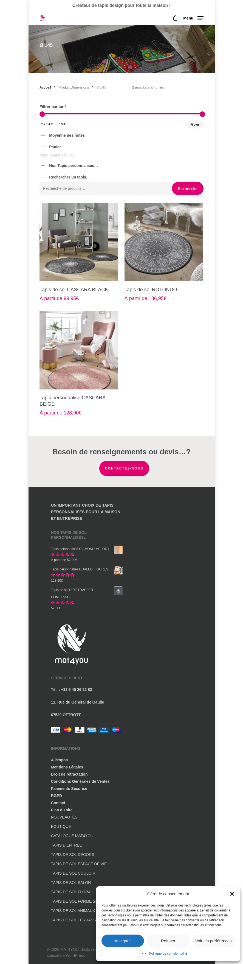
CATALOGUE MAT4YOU (72, 836)
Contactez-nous (124, 468)
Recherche (187, 188)
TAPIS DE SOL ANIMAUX (73, 910)
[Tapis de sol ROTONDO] (164, 242)
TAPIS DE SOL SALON (71, 882)
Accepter (123, 940)
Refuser (168, 940)
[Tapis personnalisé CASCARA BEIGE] (78, 350)
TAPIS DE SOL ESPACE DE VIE (79, 864)
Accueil (45, 87)
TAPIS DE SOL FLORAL (72, 892)
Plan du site (62, 810)
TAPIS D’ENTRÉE (66, 845)
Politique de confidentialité (168, 953)
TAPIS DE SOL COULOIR (73, 873)
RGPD (56, 795)
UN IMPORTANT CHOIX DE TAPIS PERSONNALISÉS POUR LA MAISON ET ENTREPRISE (85, 512)
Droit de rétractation (69, 774)
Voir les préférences (213, 940)
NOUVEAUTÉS (64, 817)
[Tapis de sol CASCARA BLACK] (78, 242)
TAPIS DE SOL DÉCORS (72, 854)
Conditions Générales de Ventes (80, 781)
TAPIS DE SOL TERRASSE (74, 920)
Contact (58, 803)
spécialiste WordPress (66, 955)
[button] (232, 894)
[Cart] (175, 18)
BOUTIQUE (61, 826)
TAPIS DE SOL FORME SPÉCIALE (81, 901)
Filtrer (194, 124)
